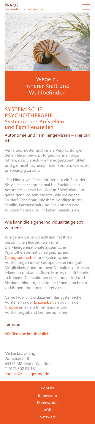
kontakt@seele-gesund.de (27, 373)
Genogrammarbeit (20, 257)
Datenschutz (47, 402)
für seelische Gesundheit (25, 7)
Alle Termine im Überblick (27, 333)
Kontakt (47, 388)
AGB (47, 410)
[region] (47, 42)
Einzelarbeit (44, 302)
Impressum (47, 395)
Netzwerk (48, 417)
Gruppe (11, 307)
